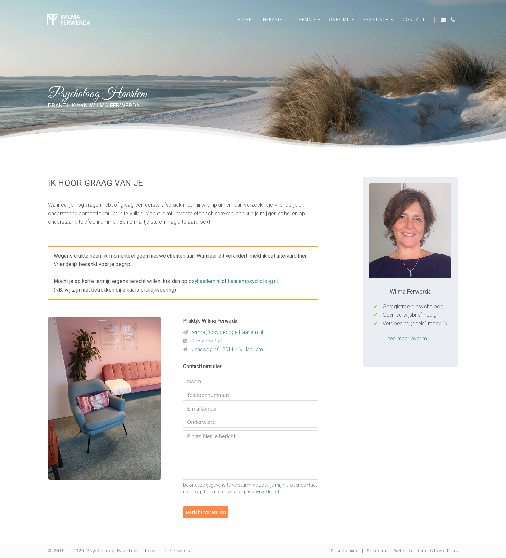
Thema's (308, 19)
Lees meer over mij (407, 338)
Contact (413, 19)
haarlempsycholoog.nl (253, 281)
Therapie (273, 19)
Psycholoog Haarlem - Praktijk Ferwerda (139, 551)
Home (245, 19)
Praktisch (378, 19)
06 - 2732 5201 (209, 341)
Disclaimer (345, 551)
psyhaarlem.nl (204, 281)
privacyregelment (262, 491)
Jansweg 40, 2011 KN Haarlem (227, 349)
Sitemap (376, 551)
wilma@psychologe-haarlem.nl (227, 332)
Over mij (342, 19)
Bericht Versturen (206, 512)
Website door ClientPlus (426, 551)
